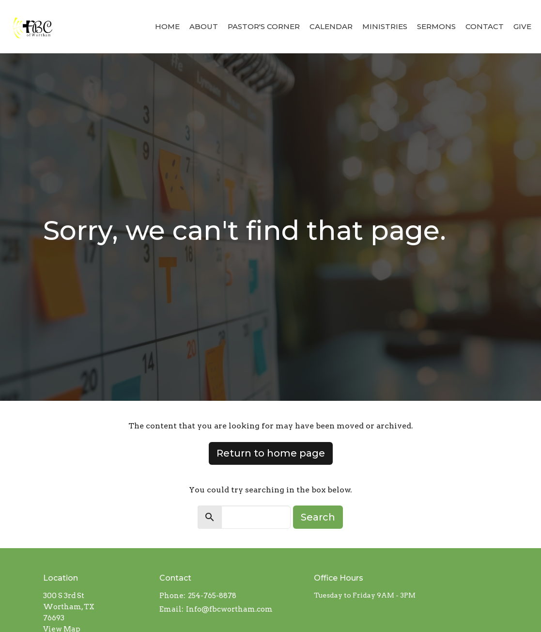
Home (167, 26)
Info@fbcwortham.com (229, 609)
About (203, 26)
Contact (484, 26)
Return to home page (270, 453)
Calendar (331, 26)
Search (318, 517)
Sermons (436, 26)
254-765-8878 (212, 595)
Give (522, 26)
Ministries (384, 26)
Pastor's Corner (264, 26)
